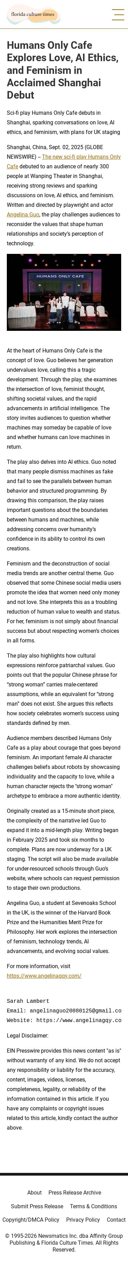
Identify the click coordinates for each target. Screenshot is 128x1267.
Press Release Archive (74, 1192)
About (34, 1192)
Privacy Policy (83, 1219)
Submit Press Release (37, 1206)
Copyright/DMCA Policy (30, 1219)
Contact (116, 1219)
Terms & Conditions (93, 1206)
